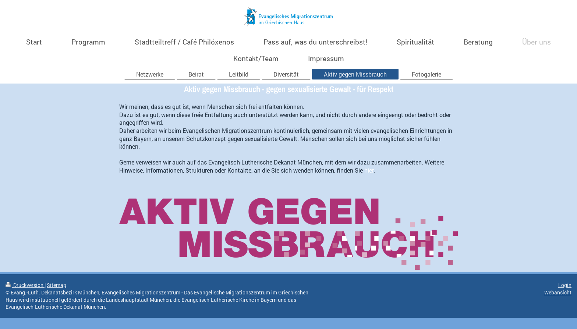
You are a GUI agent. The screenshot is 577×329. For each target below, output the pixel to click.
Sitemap (56, 285)
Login (564, 285)
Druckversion (25, 285)
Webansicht (557, 292)
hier (369, 170)
